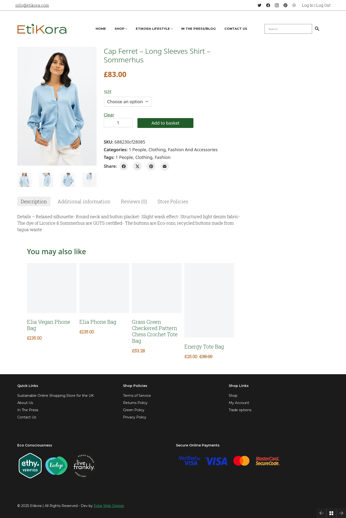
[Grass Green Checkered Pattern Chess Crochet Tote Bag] (157, 288)
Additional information (84, 201)
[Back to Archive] (331, 513)
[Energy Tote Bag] (209, 300)
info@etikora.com (32, 5)
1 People (137, 149)
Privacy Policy (134, 417)
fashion (163, 157)
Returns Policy (135, 403)
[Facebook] (268, 5)
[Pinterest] (285, 5)
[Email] (164, 166)
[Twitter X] (137, 166)
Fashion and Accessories (193, 149)
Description (34, 201)
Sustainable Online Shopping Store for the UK (55, 395)
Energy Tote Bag (204, 346)
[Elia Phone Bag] (104, 288)
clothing (143, 157)
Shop (233, 395)
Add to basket (165, 123)
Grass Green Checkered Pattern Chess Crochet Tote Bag (155, 331)
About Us (25, 403)
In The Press (27, 410)
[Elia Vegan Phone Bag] (52, 288)
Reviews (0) (134, 201)
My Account (239, 403)
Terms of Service (137, 395)
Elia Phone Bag (97, 322)
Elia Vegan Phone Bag (48, 325)
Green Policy (133, 410)
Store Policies (173, 201)
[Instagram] (277, 5)
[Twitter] (259, 5)
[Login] (294, 5)
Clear (109, 115)
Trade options (240, 410)
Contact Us (26, 417)
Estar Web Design (109, 506)
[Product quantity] (118, 123)
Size (108, 92)
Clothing (157, 149)
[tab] (33, 201)
